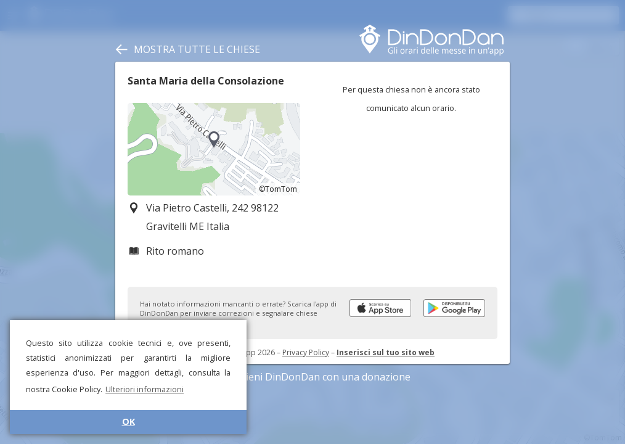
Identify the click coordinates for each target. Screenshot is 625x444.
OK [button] (128, 421)
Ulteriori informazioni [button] (144, 389)
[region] (214, 149)
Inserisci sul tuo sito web (386, 352)
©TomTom (278, 189)
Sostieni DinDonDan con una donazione (312, 377)
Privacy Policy (305, 352)
